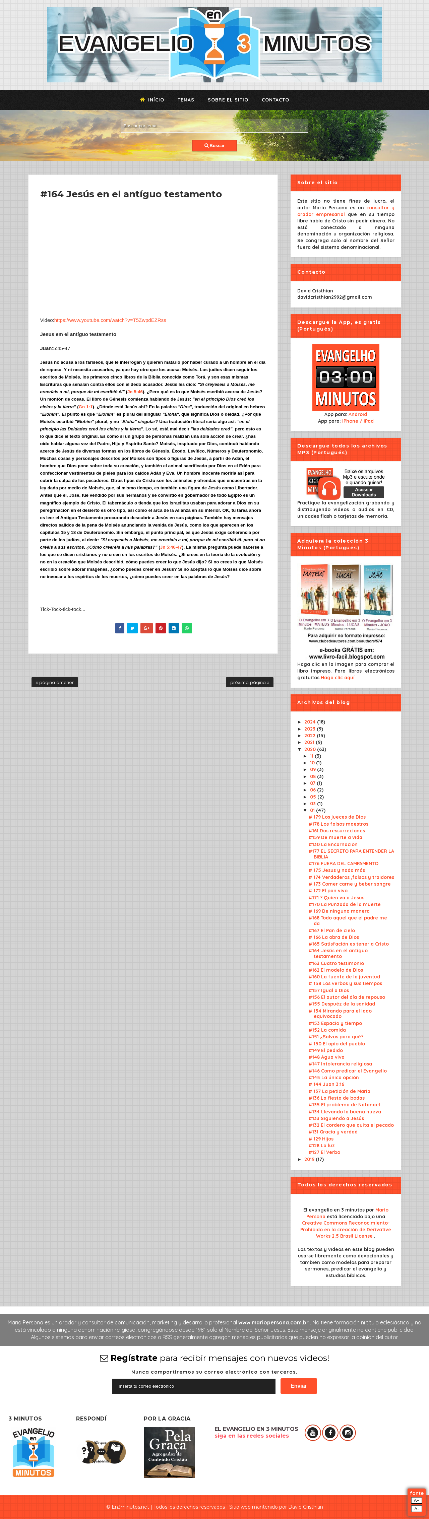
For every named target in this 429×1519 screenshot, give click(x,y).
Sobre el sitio (228, 100)
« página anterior (55, 682)
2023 (310, 729)
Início (152, 100)
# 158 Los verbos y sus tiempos (345, 983)
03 (313, 804)
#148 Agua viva (327, 1057)
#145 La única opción (334, 1078)
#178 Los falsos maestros (338, 824)
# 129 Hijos (321, 1139)
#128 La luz (322, 1146)
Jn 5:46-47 (171, 547)
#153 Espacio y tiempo (335, 1023)
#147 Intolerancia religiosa (340, 1064)
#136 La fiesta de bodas (337, 1098)
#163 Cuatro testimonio (336, 963)
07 (313, 783)
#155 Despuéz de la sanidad (342, 1004)
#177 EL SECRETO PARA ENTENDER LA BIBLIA (351, 854)
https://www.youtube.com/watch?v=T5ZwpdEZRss (110, 320)
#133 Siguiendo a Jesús (336, 1118)
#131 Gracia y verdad (333, 1132)
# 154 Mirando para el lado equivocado (340, 1014)
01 (313, 810)
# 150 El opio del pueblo (337, 1044)
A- (416, 1508)
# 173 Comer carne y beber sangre (350, 884)
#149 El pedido (326, 1050)
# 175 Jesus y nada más (337, 870)
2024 (310, 722)
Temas (186, 100)
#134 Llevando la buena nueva (345, 1112)
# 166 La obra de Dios (334, 937)
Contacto (275, 100)
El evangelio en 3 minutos (334, 1210)
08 (313, 776)
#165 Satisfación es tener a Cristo (349, 944)
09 (313, 769)
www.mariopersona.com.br (274, 1322)
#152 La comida (327, 1030)
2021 (310, 742)
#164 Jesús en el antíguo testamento (338, 953)
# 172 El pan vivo (328, 891)
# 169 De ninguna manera (339, 911)
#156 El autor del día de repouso (347, 997)
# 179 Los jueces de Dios (337, 817)
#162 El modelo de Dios (336, 970)
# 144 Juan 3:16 (326, 1084)
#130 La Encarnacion (333, 844)
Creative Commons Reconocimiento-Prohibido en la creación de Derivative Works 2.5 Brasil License (345, 1229)
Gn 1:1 (86, 406)
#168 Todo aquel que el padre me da (348, 920)
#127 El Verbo (324, 1152)
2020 (310, 749)
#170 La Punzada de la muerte (345, 904)
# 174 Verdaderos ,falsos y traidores (351, 877)
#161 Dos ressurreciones (337, 831)
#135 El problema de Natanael (344, 1105)
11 (312, 756)
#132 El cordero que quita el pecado (351, 1125)
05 (313, 797)
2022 (310, 736)
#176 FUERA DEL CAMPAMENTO (343, 863)
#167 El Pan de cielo (332, 930)
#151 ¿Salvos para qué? (336, 1037)
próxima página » (249, 682)
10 (313, 763)
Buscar (214, 145)
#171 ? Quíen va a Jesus (336, 898)
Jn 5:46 (135, 391)
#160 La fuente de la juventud (344, 977)
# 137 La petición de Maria (339, 1091)
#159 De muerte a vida (335, 837)
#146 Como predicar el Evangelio (348, 1071)
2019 (310, 1159)
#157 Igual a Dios (329, 990)
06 (313, 790)
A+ (417, 1500)
